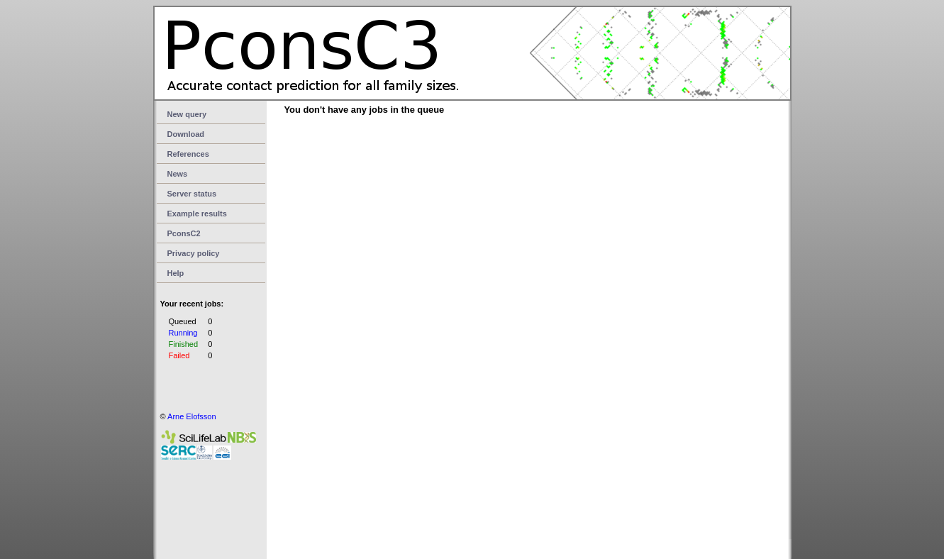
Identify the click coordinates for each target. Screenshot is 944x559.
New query (187, 114)
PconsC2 (184, 233)
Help (175, 273)
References (188, 154)
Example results (197, 213)
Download (186, 134)
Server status (192, 193)
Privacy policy (193, 253)
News (177, 174)
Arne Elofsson (191, 416)
